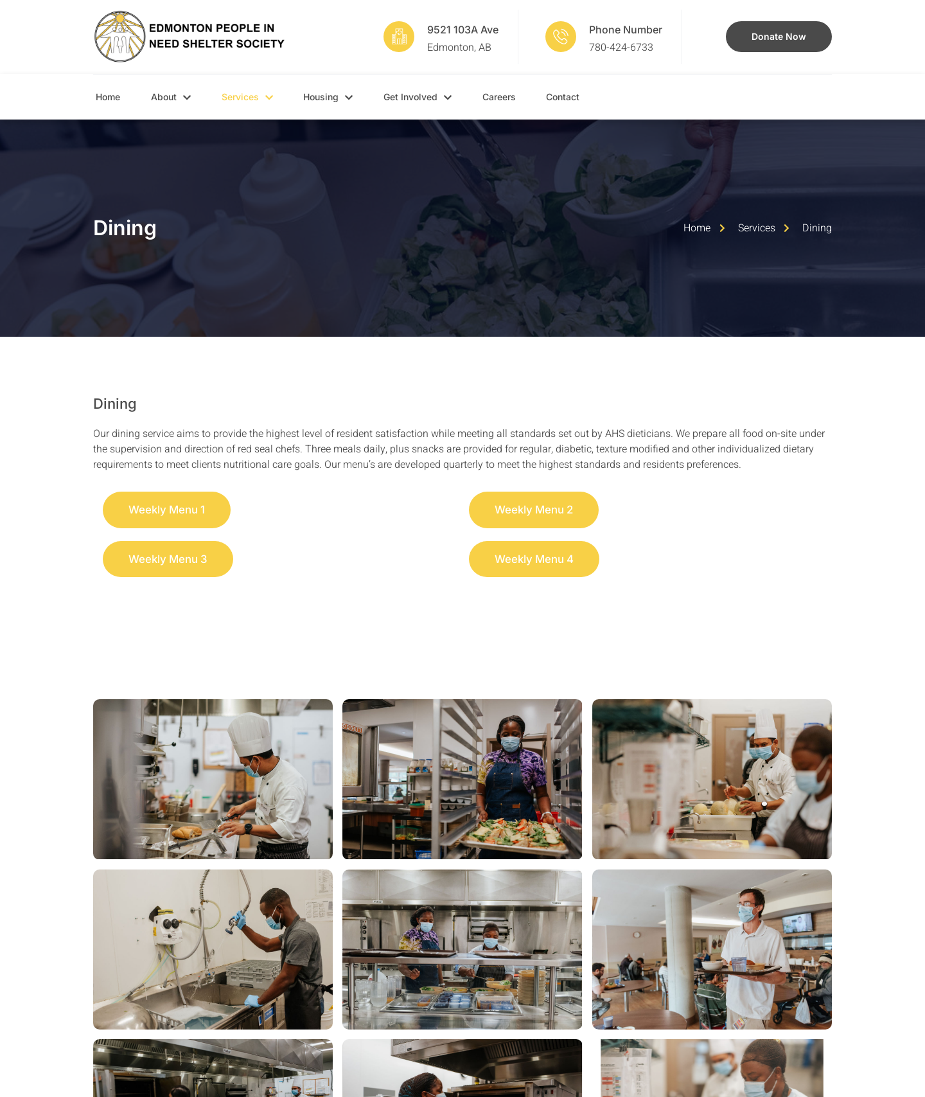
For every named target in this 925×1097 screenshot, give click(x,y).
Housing (349, 97)
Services (260, 97)
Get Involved (446, 97)
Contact (607, 96)
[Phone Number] (560, 36)
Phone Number (625, 29)
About (176, 97)
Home (105, 96)
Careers (535, 96)
